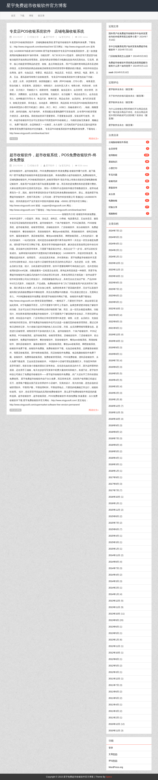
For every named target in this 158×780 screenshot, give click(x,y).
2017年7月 (114, 490)
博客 (31, 15)
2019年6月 (114, 367)
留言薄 (41, 15)
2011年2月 (114, 717)
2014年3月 (114, 581)
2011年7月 (114, 685)
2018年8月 (114, 432)
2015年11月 (114, 510)
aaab (111, 72)
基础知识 (113, 161)
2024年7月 (114, 230)
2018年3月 (114, 464)
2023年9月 (114, 282)
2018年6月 (114, 445)
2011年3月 (114, 711)
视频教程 (113, 213)
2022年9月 (114, 315)
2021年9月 (114, 328)
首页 (13, 15)
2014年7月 (114, 568)
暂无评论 (66, 37)
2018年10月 (114, 419)
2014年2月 (114, 587)
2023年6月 (114, 295)
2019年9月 (114, 347)
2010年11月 (114, 730)
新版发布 (113, 187)
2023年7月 (114, 289)
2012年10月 (114, 652)
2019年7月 (114, 360)
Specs (109, 777)
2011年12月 (114, 678)
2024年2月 (114, 250)
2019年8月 (114, 354)
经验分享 (34, 37)
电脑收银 (113, 200)
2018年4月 (114, 458)
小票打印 (113, 168)
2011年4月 (114, 704)
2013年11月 (114, 607)
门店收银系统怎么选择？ (120, 56)
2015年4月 (114, 536)
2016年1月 (114, 503)
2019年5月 (114, 373)
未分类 (112, 194)
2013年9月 (114, 620)
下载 (22, 15)
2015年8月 (114, 516)
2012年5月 (114, 665)
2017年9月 (114, 477)
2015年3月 (114, 542)
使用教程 (113, 155)
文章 (113, 754)
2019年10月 (114, 341)
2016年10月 (114, 497)
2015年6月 (114, 529)
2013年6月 (114, 626)
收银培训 (113, 181)
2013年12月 (114, 600)
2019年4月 (114, 380)
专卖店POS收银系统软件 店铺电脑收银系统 (47, 31)
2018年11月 (114, 412)
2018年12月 (114, 406)
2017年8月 (114, 484)
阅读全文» (94, 138)
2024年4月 (114, 243)
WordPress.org (116, 767)
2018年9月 (114, 425)
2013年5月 (114, 633)
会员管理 (113, 148)
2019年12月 (114, 334)
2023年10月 (114, 276)
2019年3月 (114, 386)
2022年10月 (114, 308)
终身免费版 (16, 410)
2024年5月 (114, 237)
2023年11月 (114, 269)
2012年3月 (114, 672)
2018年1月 (114, 471)
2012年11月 (114, 646)
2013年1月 (114, 639)
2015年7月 (114, 523)
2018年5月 (114, 451)
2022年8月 (114, 321)
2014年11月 (114, 555)
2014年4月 (114, 574)
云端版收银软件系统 (118, 142)
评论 (113, 760)
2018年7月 (114, 438)
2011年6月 (114, 691)
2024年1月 (114, 256)
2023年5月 (114, 302)
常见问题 (113, 174)
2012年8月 (114, 659)
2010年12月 (114, 724)
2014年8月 (114, 561)
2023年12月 (114, 263)
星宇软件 (50, 37)
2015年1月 (114, 549)
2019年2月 (114, 393)
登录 (111, 747)
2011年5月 (114, 698)
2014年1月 (114, 594)
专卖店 (14, 139)
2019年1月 (114, 399)
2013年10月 (114, 613)
